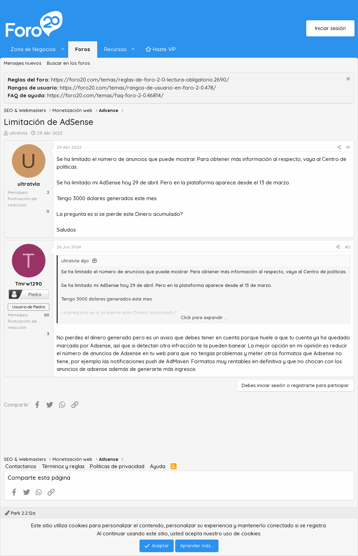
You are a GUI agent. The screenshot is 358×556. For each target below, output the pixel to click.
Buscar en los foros (68, 63)
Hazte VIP (160, 49)
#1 (348, 147)
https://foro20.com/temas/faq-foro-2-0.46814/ (105, 95)
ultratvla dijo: (75, 260)
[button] (35, 49)
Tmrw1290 (28, 283)
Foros (82, 49)
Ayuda (157, 466)
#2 (347, 246)
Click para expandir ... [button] (204, 317)
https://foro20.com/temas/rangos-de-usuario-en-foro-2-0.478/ (138, 87)
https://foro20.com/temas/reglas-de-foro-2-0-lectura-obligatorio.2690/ (140, 79)
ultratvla (18, 133)
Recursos (115, 49)
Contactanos (20, 466)
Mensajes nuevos (22, 63)
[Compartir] (339, 147)
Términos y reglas (63, 466)
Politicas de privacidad (117, 466)
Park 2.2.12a (20, 513)
